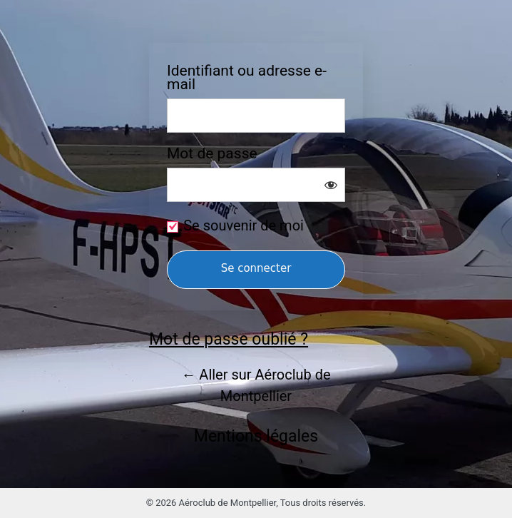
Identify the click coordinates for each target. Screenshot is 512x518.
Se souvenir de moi (243, 225)
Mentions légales (256, 436)
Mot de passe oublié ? (228, 339)
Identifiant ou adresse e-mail (247, 77)
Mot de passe (212, 154)
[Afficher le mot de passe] (331, 185)
